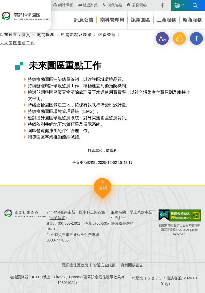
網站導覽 (65, 5)
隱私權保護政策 (75, 265)
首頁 (26, 35)
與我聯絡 (114, 5)
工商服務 (166, 20)
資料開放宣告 (132, 265)
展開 (102, 188)
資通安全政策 (104, 265)
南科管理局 (112, 20)
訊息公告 (83, 20)
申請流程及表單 (76, 35)
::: (1, 32)
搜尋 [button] (195, 5)
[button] (162, 38)
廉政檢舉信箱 (122, 223)
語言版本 (177, 5)
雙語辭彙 (90, 5)
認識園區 (140, 20)
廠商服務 (192, 20)
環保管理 (107, 35)
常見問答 (139, 5)
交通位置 (57, 218)
